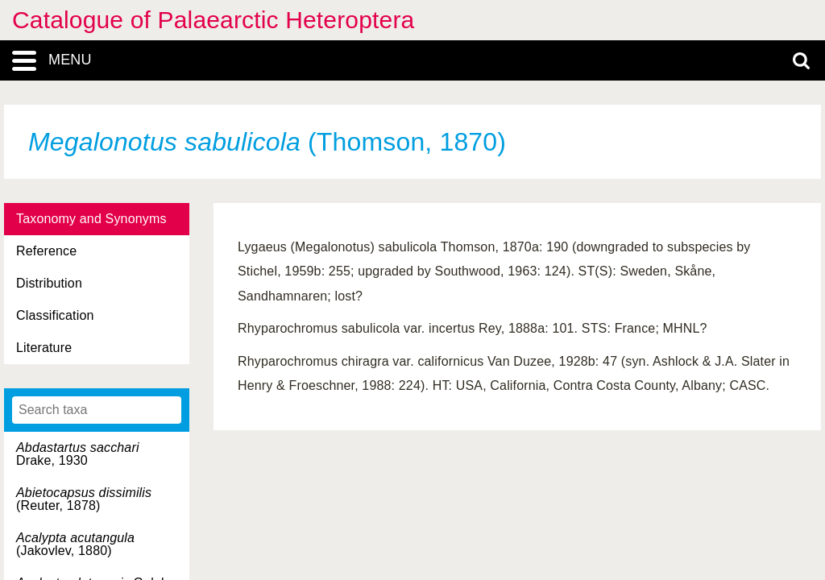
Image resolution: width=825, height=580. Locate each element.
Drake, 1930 (77, 454)
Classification (55, 315)
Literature (44, 347)
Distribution (49, 283)
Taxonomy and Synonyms (91, 219)
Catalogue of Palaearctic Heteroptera (213, 19)
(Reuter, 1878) (83, 499)
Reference (46, 251)
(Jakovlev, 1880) (75, 544)
